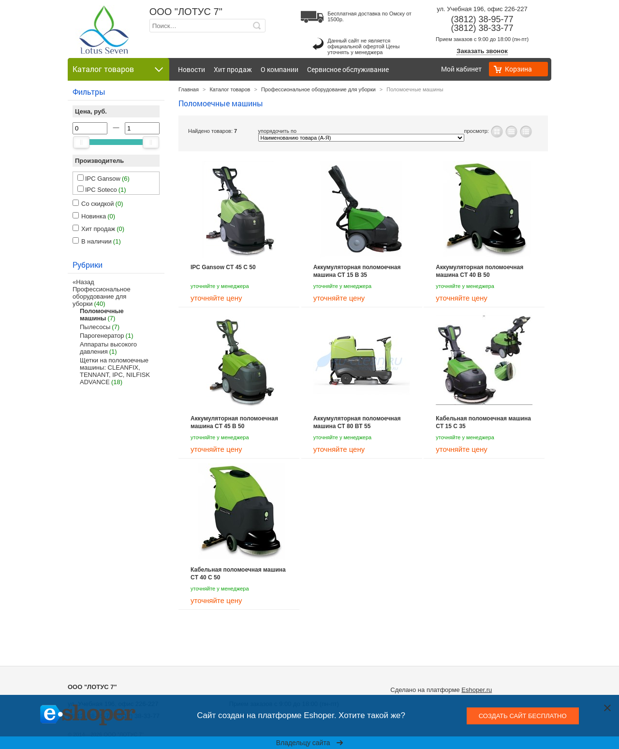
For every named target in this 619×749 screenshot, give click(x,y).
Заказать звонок (482, 51)
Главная (188, 89)
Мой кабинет (461, 68)
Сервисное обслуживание (348, 69)
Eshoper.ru (476, 689)
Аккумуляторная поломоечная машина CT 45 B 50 (234, 422)
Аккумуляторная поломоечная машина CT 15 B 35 (357, 271)
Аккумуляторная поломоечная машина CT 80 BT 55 (357, 422)
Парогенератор (102, 335)
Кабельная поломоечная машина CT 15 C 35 (483, 422)
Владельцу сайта (309, 743)
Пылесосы (95, 327)
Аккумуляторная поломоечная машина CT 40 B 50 (479, 271)
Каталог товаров (229, 89)
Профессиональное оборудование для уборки (102, 296)
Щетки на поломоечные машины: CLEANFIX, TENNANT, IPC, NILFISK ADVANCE (115, 371)
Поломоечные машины (102, 314)
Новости (191, 69)
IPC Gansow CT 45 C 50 (223, 267)
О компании (279, 69)
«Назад (83, 282)
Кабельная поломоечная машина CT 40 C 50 (238, 573)
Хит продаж (233, 69)
